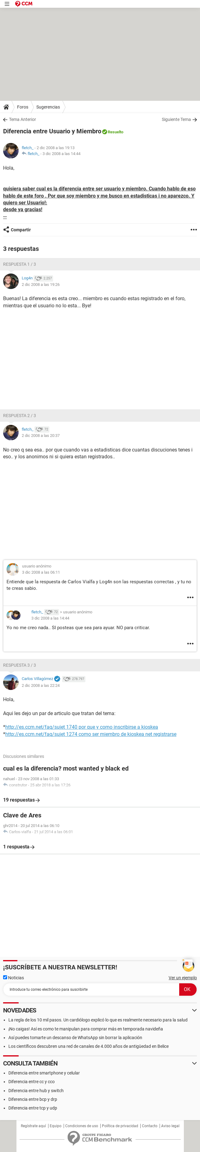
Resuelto (115, 132)
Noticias (13, 977)
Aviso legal (170, 1126)
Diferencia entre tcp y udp (32, 1107)
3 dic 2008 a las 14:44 (61, 153)
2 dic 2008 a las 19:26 (41, 284)
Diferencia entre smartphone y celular (44, 1072)
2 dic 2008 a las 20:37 (41, 435)
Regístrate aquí (33, 1126)
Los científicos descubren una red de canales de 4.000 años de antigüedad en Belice (88, 1046)
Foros (22, 107)
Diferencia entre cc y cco (31, 1081)
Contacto (149, 1126)
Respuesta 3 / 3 (19, 665)
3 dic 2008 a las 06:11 (41, 572)
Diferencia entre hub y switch (36, 1090)
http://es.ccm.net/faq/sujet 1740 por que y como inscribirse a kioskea (81, 727)
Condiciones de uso (81, 1126)
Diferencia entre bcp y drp (32, 1099)
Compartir (21, 229)
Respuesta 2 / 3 (19, 415)
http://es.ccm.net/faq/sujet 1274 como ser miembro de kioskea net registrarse (90, 734)
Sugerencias (48, 107)
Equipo (55, 1126)
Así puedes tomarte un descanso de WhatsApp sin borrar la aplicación (75, 1037)
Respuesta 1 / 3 (19, 264)
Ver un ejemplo (183, 977)
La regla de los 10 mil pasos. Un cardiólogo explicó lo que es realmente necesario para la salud (98, 1019)
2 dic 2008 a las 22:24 (41, 685)
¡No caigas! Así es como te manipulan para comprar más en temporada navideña (85, 1028)
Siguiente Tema (176, 119)
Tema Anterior (22, 119)
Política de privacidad (120, 1126)
